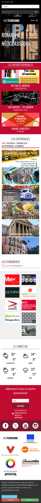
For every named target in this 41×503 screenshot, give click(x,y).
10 (40, 60)
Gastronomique (7, 146)
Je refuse (10, 500)
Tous (3, 143)
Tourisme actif (21, 143)
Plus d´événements (14, 266)
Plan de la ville (8, 2)
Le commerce (19, 146)
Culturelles (10, 143)
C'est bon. (29, 500)
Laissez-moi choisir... (9, 497)
